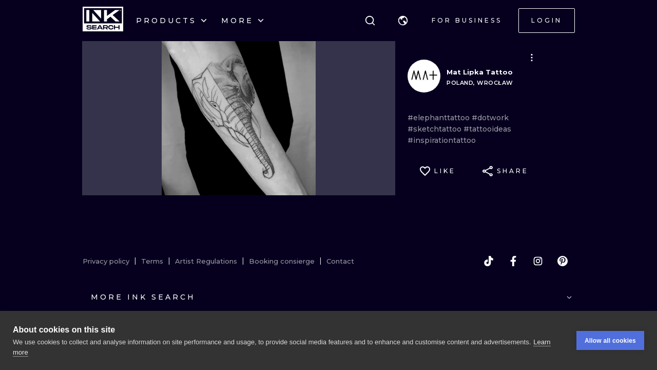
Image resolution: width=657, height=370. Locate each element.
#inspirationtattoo (442, 140)
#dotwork (490, 117)
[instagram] (538, 261)
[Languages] (403, 20)
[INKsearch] (103, 20)
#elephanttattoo (440, 117)
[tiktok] (488, 261)
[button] (403, 20)
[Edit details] (531, 57)
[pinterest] (562, 261)
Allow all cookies (610, 340)
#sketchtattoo (435, 129)
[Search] (370, 20)
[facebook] (513, 261)
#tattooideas (487, 129)
